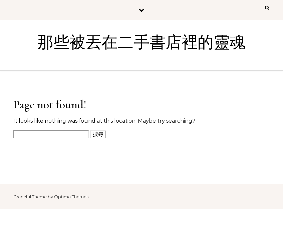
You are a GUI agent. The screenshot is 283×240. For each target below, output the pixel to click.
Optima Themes (71, 196)
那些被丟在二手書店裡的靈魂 (141, 42)
